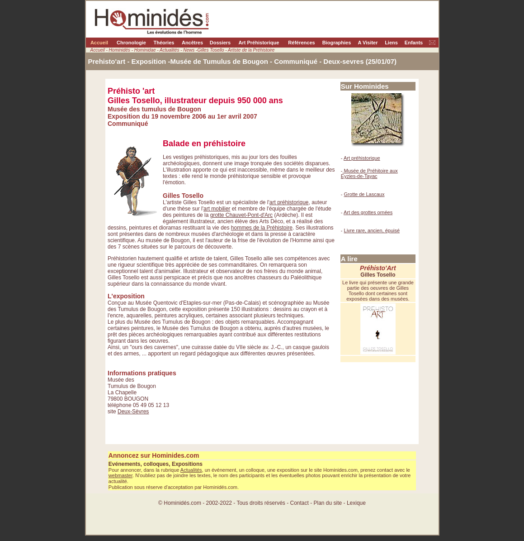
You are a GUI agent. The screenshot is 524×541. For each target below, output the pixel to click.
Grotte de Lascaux (364, 194)
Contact (299, 503)
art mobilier (216, 209)
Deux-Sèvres (133, 411)
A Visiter (368, 42)
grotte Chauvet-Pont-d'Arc (241, 215)
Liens (391, 42)
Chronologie (131, 42)
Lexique (356, 503)
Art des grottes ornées (368, 212)
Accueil (99, 42)
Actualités (191, 470)
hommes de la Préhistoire (262, 228)
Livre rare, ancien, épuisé (372, 230)
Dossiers (220, 42)
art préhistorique (289, 202)
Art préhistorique (362, 158)
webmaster (120, 475)
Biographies (336, 42)
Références (301, 42)
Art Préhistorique (259, 42)
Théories (164, 42)
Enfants (414, 42)
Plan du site (329, 503)
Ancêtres (192, 42)
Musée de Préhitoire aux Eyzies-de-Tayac (369, 173)
